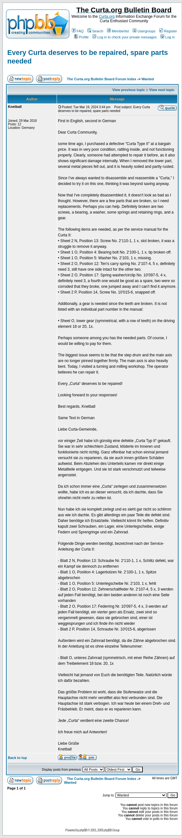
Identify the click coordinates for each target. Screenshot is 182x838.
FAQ (78, 31)
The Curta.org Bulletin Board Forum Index (101, 79)
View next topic (161, 90)
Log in (167, 37)
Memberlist (118, 31)
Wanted (147, 79)
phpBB (83, 830)
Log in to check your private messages (124, 37)
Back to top (17, 758)
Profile (81, 37)
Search (95, 31)
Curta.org (107, 16)
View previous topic (128, 90)
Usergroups (144, 31)
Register (168, 31)
